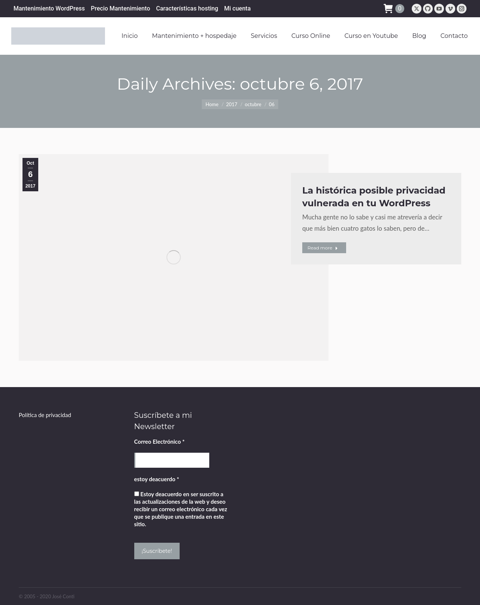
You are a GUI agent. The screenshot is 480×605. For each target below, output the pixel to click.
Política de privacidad (45, 414)
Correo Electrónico (159, 441)
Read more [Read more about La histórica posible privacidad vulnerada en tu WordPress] (323, 248)
